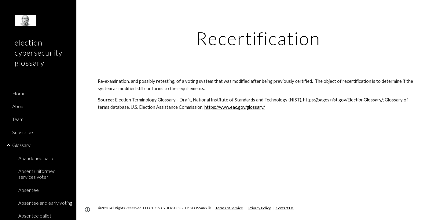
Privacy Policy (259, 208)
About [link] (18, 106)
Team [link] (18, 119)
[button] (432, 8)
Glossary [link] (21, 145)
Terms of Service (229, 208)
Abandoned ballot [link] (36, 158)
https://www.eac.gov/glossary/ (234, 107)
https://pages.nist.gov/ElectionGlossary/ (343, 99)
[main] (258, 38)
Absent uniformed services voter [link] (37, 174)
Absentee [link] (28, 190)
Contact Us (285, 208)
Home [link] (19, 93)
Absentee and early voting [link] (45, 203)
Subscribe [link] (22, 132)
